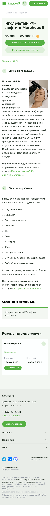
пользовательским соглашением (24, 493)
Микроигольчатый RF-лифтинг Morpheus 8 (21, 325)
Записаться (38, 3)
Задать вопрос (14, 435)
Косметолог (10, 363)
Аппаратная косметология (28, 300)
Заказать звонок (12, 427)
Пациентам (25, 451)
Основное (25, 444)
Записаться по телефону (25, 42)
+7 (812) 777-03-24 (12, 423)
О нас (25, 458)
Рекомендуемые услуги (25, 50)
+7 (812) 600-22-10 (12, 417)
